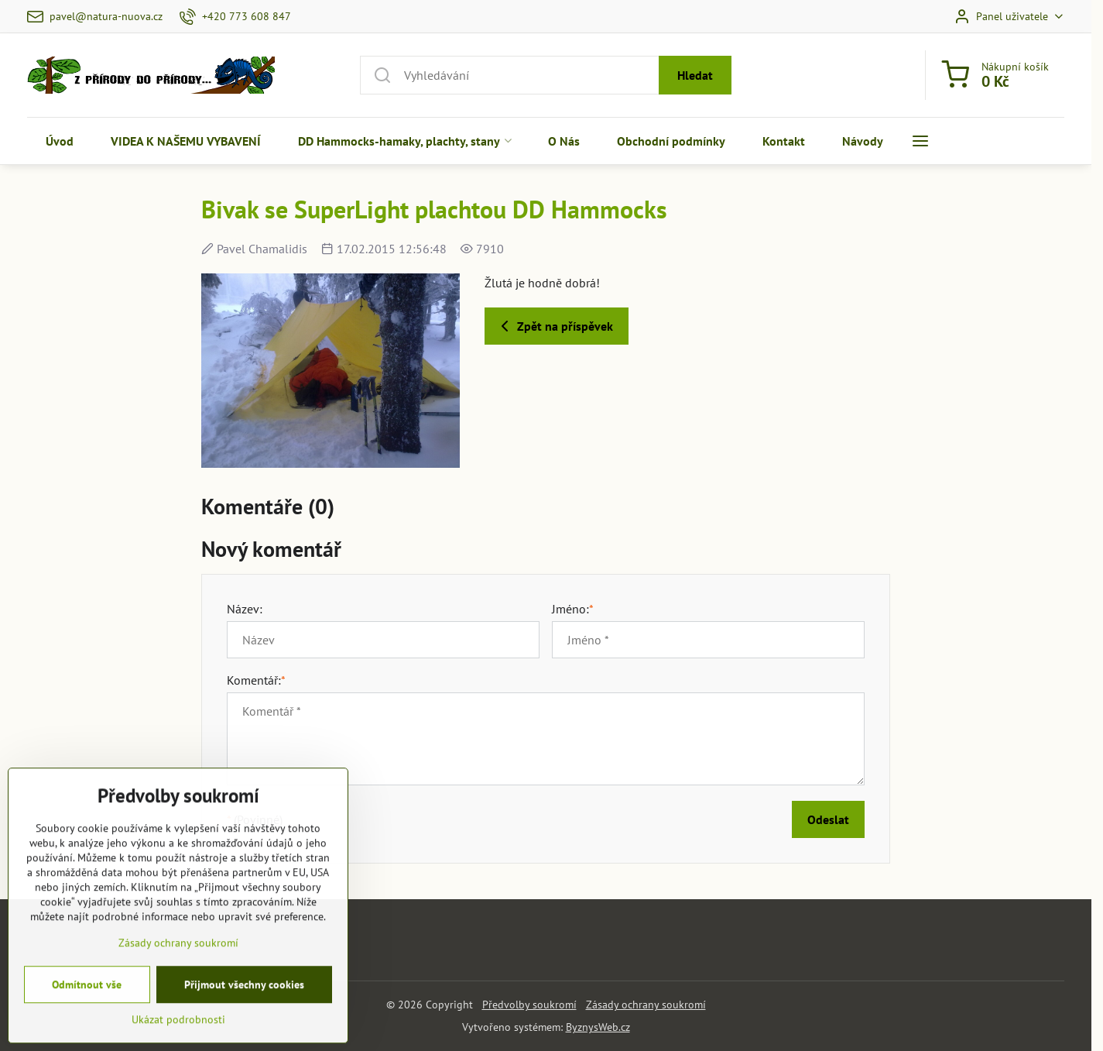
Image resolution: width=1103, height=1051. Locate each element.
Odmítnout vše (87, 1024)
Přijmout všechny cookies (244, 1024)
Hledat (695, 75)
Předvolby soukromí (529, 1005)
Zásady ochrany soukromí (646, 1005)
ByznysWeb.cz (598, 1027)
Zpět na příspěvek (554, 326)
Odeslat (828, 819)
